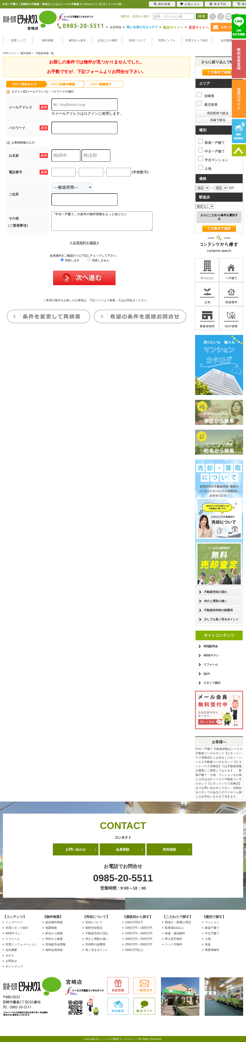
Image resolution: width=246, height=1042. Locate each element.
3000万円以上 (134, 950)
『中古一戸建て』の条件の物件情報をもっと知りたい (108, 222)
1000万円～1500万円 (138, 927)
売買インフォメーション (21, 944)
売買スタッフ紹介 (196, 40)
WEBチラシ (211, 655)
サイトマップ (14, 966)
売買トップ (18, 40)
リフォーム (210, 664)
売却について (137, 40)
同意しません (98, 264)
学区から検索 (54, 939)
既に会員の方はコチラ (142, 27)
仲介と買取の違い (215, 601)
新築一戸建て (211, 141)
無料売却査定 (94, 927)
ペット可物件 (173, 944)
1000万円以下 (134, 922)
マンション (212, 922)
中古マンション (213, 159)
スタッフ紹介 (212, 682)
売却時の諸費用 (95, 944)
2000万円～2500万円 (138, 939)
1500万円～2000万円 (138, 933)
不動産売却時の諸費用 (218, 610)
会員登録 (115, 27)
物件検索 (48, 40)
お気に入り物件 (107, 40)
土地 (204, 167)
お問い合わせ (76, 849)
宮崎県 (205, 96)
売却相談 (169, 849)
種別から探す (77, 40)
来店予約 (218, 4)
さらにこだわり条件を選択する (219, 216)
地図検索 (51, 927)
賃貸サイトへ (199, 27)
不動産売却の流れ (215, 592)
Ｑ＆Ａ (10, 955)
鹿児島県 (207, 105)
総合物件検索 (54, 922)
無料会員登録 (54, 950)
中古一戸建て (211, 150)
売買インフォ (167, 40)
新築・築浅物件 (175, 933)
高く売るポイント (96, 950)
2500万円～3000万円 (138, 944)
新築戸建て (212, 927)
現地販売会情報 (55, 944)
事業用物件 (212, 950)
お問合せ (11, 961)
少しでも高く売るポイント (221, 619)
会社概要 (226, 40)
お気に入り (190, 4)
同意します (70, 264)
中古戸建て (212, 933)
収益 (208, 944)
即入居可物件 (173, 939)
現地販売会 (210, 646)
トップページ (14, 922)
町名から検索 (54, 933)
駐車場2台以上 (174, 927)
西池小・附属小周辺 (178, 922)
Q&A (206, 673)
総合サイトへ (173, 27)
